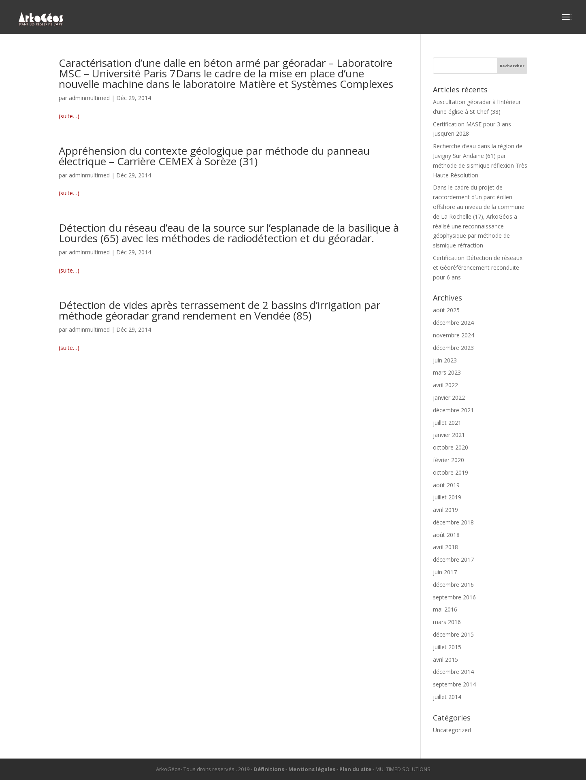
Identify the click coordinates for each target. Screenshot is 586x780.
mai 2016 (445, 609)
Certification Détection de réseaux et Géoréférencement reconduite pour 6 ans (477, 267)
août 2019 (446, 485)
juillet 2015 (447, 647)
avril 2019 (445, 510)
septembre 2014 (454, 684)
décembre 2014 (453, 672)
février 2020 (448, 460)
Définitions (269, 769)
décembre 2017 (453, 559)
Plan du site (355, 769)
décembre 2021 (453, 410)
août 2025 (446, 310)
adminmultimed (89, 98)
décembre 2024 (453, 322)
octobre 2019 (450, 472)
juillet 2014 (447, 697)
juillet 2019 (447, 497)
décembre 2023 (453, 348)
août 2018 (446, 535)
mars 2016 (447, 622)
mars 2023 (447, 372)
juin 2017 (445, 572)
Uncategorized (452, 730)
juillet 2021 (447, 422)
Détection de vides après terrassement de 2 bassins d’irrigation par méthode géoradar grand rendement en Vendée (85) (219, 310)
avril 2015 (445, 659)
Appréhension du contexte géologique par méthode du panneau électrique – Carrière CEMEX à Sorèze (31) (214, 155)
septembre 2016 (454, 597)
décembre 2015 (453, 634)
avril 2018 (445, 547)
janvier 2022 (449, 397)
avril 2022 (445, 385)
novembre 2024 (453, 335)
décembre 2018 (453, 522)
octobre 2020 (450, 447)
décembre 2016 (453, 584)
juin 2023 (445, 360)
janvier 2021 (449, 435)
